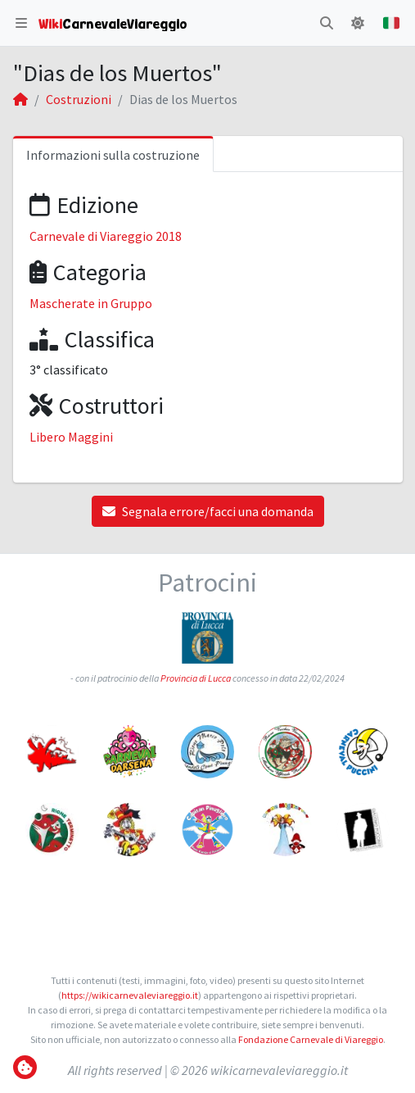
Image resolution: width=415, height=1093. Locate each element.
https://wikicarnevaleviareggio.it (129, 995)
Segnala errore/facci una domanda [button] (208, 511)
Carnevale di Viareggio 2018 (105, 236)
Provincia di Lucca (195, 678)
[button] (21, 23)
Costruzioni (78, 99)
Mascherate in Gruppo (90, 303)
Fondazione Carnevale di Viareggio (310, 1039)
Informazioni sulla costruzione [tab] (113, 155)
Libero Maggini (71, 437)
